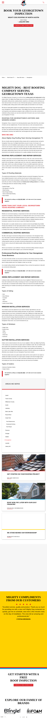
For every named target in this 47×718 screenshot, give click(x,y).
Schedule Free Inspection (23, 25)
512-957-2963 (23, 603)
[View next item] (27, 581)
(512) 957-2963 (24, 22)
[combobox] (3, 717)
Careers (27, 613)
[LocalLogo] (23, 3)
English (2, 716)
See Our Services (13, 431)
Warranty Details (13, 490)
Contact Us (16, 613)
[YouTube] (29, 620)
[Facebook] (20, 620)
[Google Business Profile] (17, 620)
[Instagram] (23, 620)
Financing (6, 613)
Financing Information (15, 461)
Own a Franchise (38, 613)
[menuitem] (23, 349)
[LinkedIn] (26, 620)
